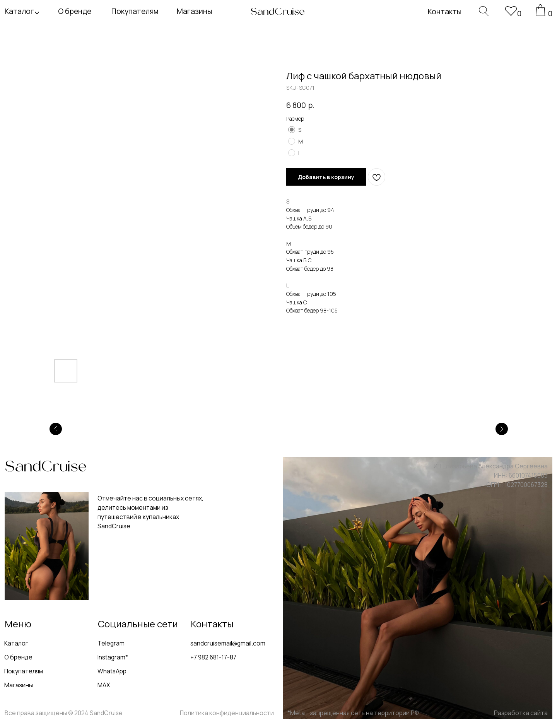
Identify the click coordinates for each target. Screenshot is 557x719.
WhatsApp (111, 671)
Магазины (194, 11)
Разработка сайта (521, 713)
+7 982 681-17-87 (213, 657)
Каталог (19, 11)
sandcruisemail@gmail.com (227, 643)
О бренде (74, 11)
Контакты (444, 12)
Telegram (111, 643)
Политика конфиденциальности (227, 713)
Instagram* (112, 657)
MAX (103, 685)
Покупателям (135, 11)
